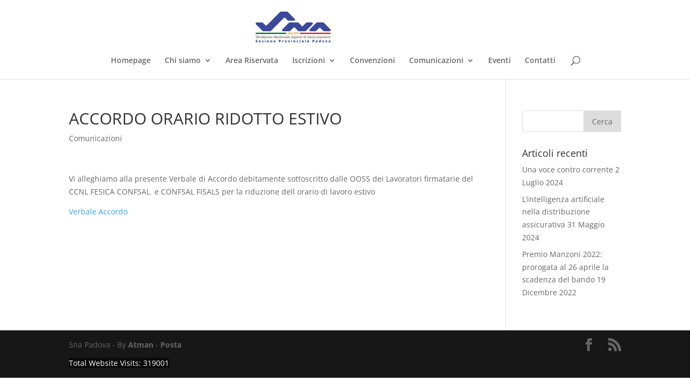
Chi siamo (183, 61)
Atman (140, 345)
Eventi (499, 61)
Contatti (540, 61)
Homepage (131, 61)
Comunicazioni (436, 61)
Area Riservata (252, 61)
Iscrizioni (308, 61)
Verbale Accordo (98, 211)
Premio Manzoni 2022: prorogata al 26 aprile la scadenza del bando (565, 267)
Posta (170, 345)
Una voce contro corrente (567, 169)
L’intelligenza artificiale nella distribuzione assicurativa (563, 212)
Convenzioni (372, 61)
